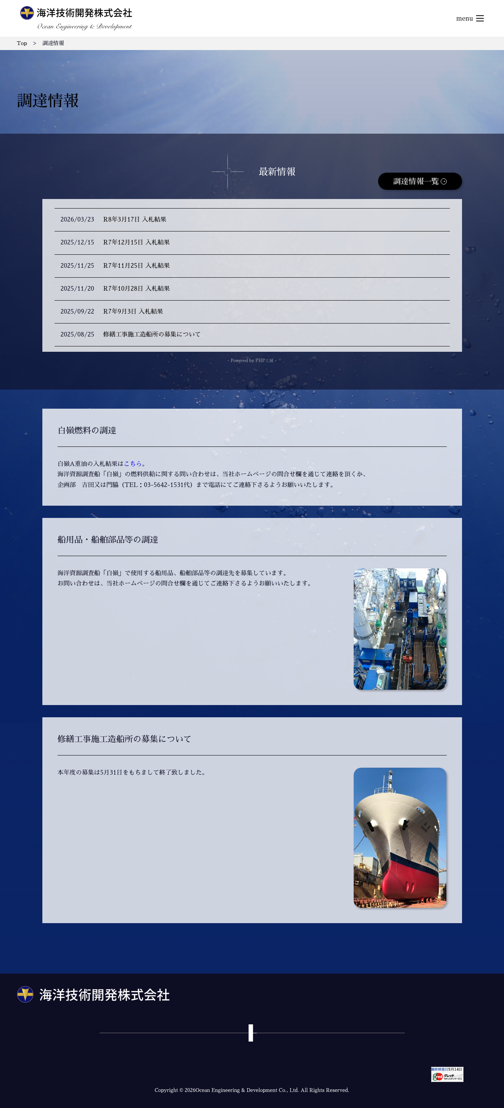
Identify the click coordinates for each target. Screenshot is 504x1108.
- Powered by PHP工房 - (252, 361)
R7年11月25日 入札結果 (136, 266)
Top (22, 43)
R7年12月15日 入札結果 (136, 242)
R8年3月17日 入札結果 (135, 220)
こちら (133, 464)
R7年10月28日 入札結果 (136, 289)
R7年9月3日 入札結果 (133, 312)
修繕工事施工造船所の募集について (152, 335)
